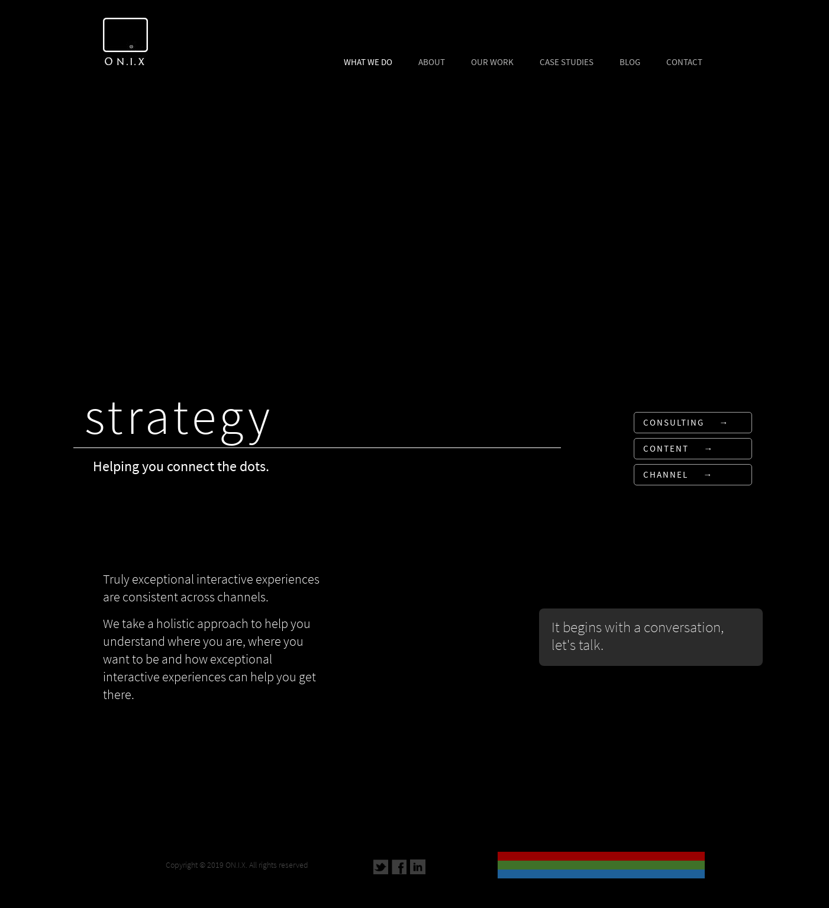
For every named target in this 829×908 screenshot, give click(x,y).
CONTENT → (678, 449)
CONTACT (684, 62)
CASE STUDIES (566, 62)
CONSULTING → (686, 423)
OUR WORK (492, 62)
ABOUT (431, 62)
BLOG (630, 62)
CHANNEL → (678, 475)
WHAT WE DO (368, 62)
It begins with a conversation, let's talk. (637, 636)
